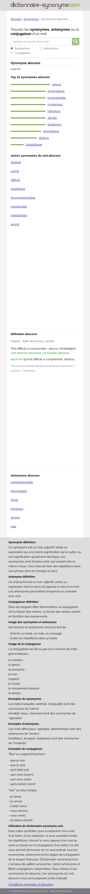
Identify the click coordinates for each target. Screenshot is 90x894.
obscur (56, 84)
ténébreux (54, 124)
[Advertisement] (45, 279)
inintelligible (19, 215)
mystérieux (54, 104)
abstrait (16, 162)
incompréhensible (23, 197)
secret (15, 224)
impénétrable (56, 98)
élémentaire (19, 491)
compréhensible (22, 482)
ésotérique (18, 189)
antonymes (60, 29)
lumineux (17, 509)
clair (13, 526)
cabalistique (34, 144)
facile (14, 500)
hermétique (51, 131)
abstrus (44, 138)
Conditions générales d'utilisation (31, 884)
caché (15, 171)
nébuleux (53, 111)
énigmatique (56, 91)
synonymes (39, 29)
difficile (15, 180)
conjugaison (21, 34)
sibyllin (52, 118)
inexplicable (19, 206)
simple (15, 517)
